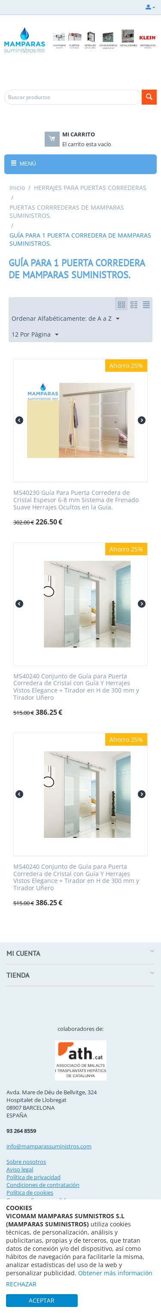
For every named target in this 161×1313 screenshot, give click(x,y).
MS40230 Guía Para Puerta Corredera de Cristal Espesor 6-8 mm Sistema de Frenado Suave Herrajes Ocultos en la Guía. (76, 500)
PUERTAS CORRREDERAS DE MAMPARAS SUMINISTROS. (66, 211)
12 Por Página (35, 334)
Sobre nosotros (26, 1161)
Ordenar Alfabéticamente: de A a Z (65, 318)
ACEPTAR (42, 1300)
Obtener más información (115, 1273)
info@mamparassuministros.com (48, 1146)
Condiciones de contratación (42, 1185)
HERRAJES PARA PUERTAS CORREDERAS (90, 188)
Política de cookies (29, 1192)
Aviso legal (19, 1169)
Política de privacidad (33, 1177)
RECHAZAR (21, 1284)
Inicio (17, 188)
